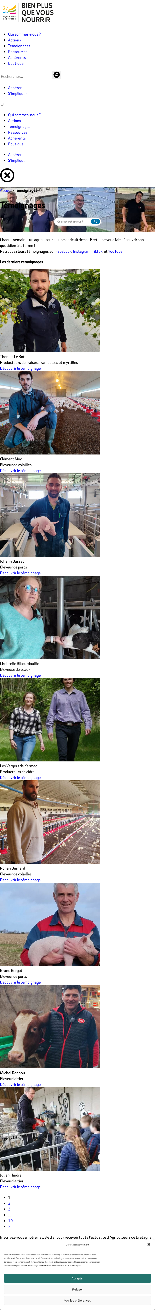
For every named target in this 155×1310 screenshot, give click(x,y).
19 (10, 1221)
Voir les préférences (77, 1300)
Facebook (63, 251)
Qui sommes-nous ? (24, 34)
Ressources (17, 51)
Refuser (77, 1289)
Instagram (81, 251)
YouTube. (116, 251)
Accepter (77, 1278)
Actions (14, 40)
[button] (149, 1244)
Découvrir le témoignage (20, 368)
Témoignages (19, 46)
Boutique (16, 63)
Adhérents (17, 57)
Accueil (6, 190)
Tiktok (97, 251)
